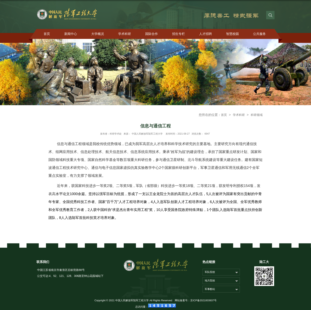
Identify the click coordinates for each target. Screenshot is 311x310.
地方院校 (210, 280)
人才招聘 (205, 34)
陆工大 (264, 262)
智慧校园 (232, 34)
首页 (47, 34)
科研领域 (257, 114)
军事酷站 (210, 289)
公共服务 (259, 34)
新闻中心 (70, 34)
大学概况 (97, 34)
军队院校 (210, 272)
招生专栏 (178, 34)
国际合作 (151, 34)
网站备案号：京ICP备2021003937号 (196, 300)
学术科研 (124, 34)
